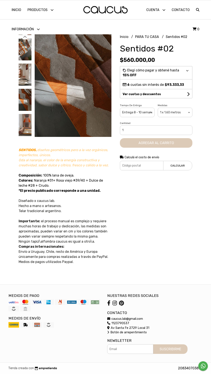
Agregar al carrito (156, 143)
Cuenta (155, 9)
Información (26, 29)
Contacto (181, 10)
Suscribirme (170, 349)
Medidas (162, 105)
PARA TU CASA (147, 37)
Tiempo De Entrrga (131, 105)
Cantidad (125, 123)
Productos (40, 9)
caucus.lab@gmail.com (125, 319)
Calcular (177, 165)
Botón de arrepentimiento (127, 332)
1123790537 (118, 323)
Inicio (16, 10)
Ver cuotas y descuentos (142, 94)
